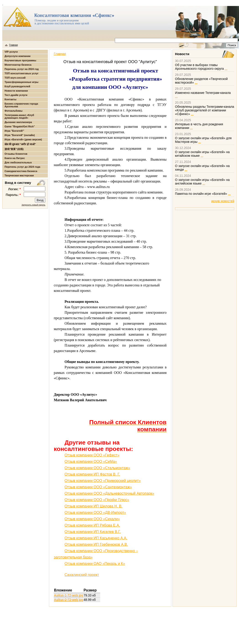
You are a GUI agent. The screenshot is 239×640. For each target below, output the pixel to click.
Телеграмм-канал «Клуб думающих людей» (19, 116)
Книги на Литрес (15, 158)
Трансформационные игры (21, 82)
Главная (13, 45)
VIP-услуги (11, 51)
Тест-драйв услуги (16, 95)
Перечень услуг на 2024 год (22, 69)
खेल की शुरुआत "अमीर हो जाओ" (20, 144)
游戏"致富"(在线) (14, 149)
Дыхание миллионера (18, 122)
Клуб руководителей (17, 86)
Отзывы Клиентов (16, 153)
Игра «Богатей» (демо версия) (23, 139)
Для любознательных (18, 162)
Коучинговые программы (20, 60)
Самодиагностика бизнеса (21, 171)
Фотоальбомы (14, 110)
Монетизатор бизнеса (18, 64)
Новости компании (16, 90)
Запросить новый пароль (33, 205)
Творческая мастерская (19, 175)
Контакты (10, 99)
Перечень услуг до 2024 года (22, 166)
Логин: (14, 189)
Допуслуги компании (18, 56)
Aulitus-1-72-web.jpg (68, 595)
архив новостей (222, 201)
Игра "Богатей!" (14, 130)
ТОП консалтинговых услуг (22, 73)
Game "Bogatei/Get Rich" (20, 126)
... (226, 68)
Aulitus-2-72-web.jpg (68, 599)
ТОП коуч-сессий (15, 77)
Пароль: (13, 195)
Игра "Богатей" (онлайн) (20, 135)
